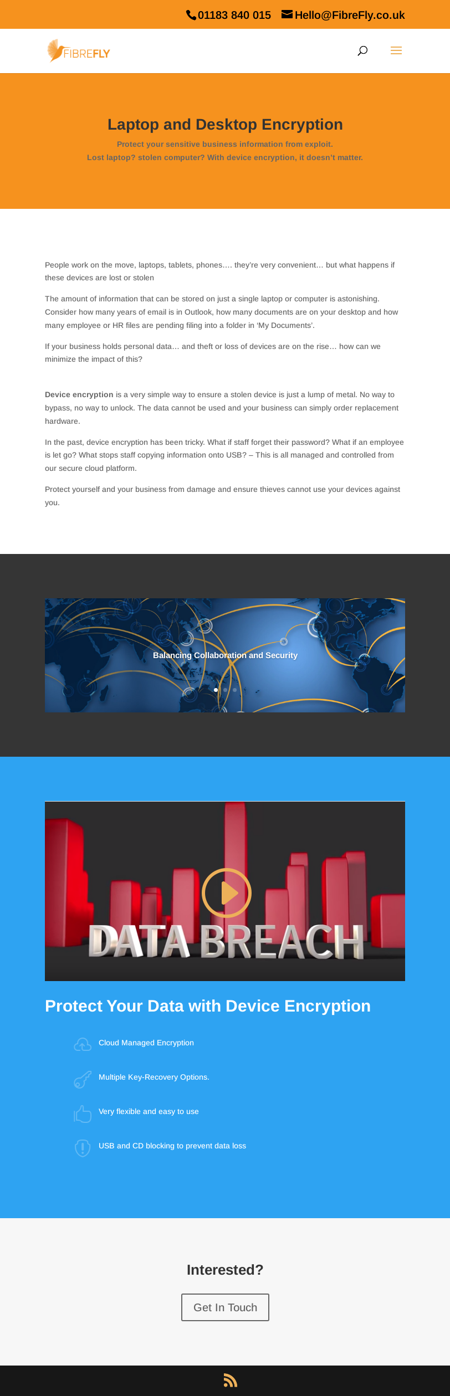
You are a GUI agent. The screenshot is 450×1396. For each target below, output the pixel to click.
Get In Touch (225, 1307)
